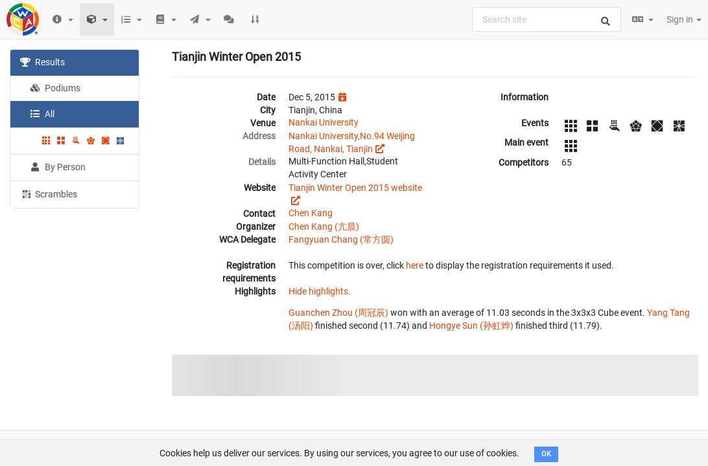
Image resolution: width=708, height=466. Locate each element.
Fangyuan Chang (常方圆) (341, 239)
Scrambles (48, 193)
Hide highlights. (320, 291)
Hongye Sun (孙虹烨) (471, 325)
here (414, 265)
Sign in (684, 19)
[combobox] (546, 19)
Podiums (55, 88)
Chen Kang (311, 213)
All (42, 114)
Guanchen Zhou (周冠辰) (338, 312)
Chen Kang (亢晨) (324, 226)
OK (546, 454)
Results (42, 62)
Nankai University (324, 122)
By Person (58, 167)
